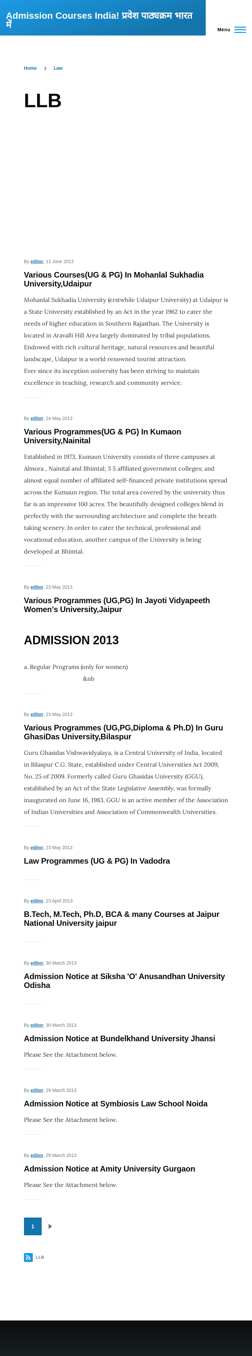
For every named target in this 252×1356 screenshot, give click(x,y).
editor (37, 261)
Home (30, 68)
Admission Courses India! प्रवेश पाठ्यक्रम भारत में (99, 20)
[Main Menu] (230, 30)
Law (58, 68)
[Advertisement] (126, 174)
